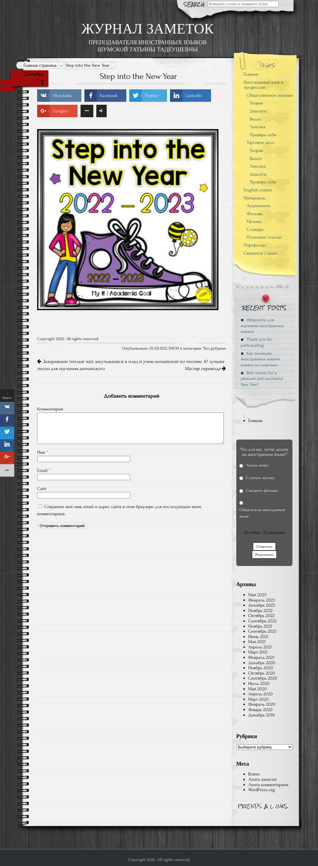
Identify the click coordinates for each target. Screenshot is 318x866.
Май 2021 (257, 641)
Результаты (264, 554)
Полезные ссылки (264, 237)
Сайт (41, 488)
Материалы (254, 198)
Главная (251, 74)
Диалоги (258, 111)
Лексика (257, 126)
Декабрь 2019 (261, 715)
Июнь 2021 (258, 636)
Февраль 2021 (261, 657)
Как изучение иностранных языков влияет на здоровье (260, 359)
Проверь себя (263, 134)
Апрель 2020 (260, 694)
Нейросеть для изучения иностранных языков (262, 325)
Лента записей (262, 779)
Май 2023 (257, 594)
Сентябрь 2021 (262, 631)
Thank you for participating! (256, 342)
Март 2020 (258, 699)
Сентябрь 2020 (262, 678)
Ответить (264, 546)
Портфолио (255, 245)
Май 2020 (257, 688)
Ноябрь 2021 (260, 626)
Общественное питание (270, 95)
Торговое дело (260, 142)
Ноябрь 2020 (260, 667)
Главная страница (39, 65)
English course (258, 190)
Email (43, 470)
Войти (253, 774)
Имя (42, 452)
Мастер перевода (205, 368)
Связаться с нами (260, 253)
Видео (256, 119)
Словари (255, 229)
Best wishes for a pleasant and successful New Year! (262, 378)
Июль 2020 (259, 683)
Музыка (254, 221)
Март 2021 (257, 652)
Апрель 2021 (260, 647)
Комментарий (50, 409)
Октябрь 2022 (261, 615)
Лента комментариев (268, 784)
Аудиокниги (258, 205)
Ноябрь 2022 (260, 610)
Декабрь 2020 (262, 662)
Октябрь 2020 (261, 673)
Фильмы (255, 213)
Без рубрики (215, 348)
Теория (256, 103)
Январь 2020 (260, 709)
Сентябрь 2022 (262, 621)
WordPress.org (261, 789)
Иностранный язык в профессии (263, 85)
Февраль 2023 (261, 600)
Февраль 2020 (262, 704)
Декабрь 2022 (261, 605)
